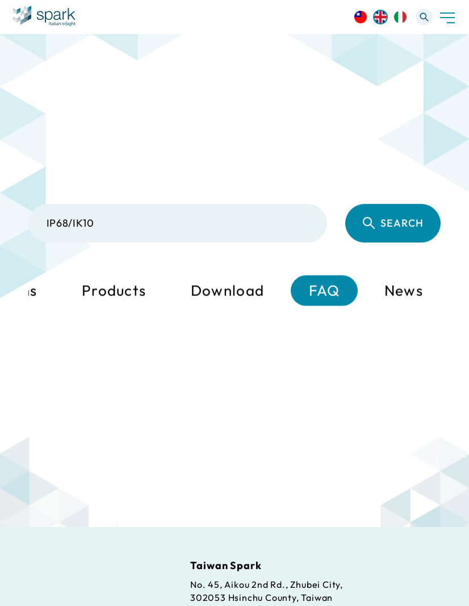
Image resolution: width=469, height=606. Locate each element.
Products (114, 291)
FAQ (324, 291)
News (403, 291)
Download (227, 291)
